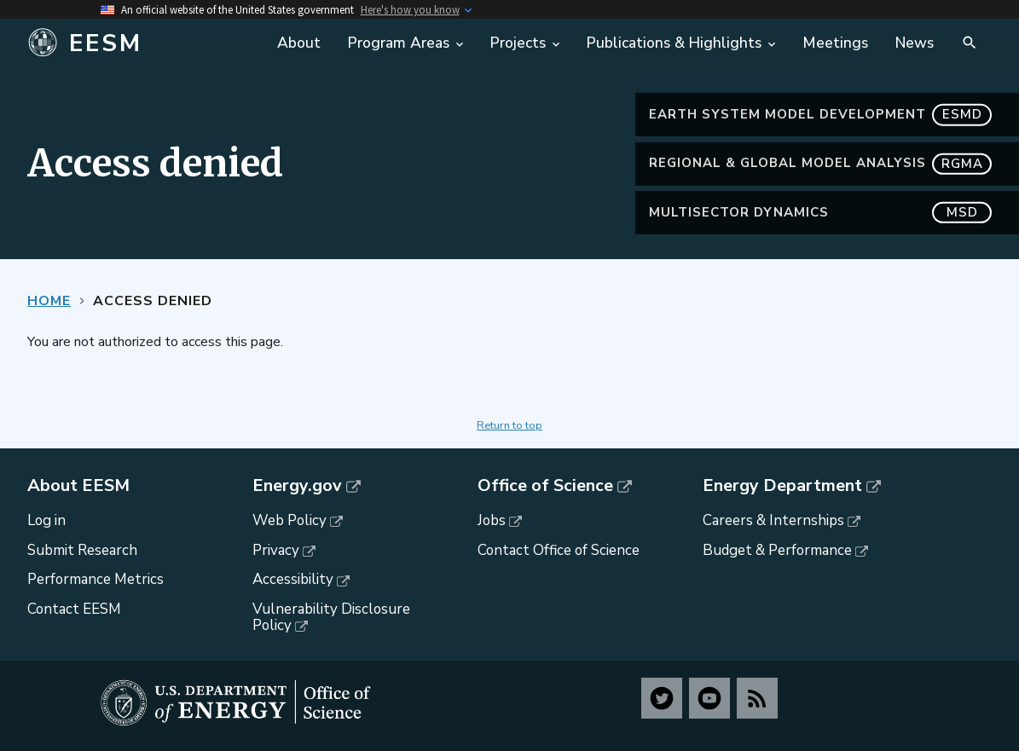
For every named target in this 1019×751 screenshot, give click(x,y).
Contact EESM (74, 609)
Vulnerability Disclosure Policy (331, 617)
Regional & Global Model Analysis (820, 163)
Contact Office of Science (559, 550)
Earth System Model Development (820, 114)
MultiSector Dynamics (820, 212)
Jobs (492, 520)
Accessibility (292, 579)
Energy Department (782, 486)
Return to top (509, 425)
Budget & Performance (777, 550)
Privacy (275, 550)
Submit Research (82, 550)
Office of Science (545, 486)
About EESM (78, 486)
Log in (46, 520)
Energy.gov (297, 486)
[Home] (142, 43)
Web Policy (289, 520)
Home (49, 301)
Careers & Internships (773, 520)
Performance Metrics (95, 579)
